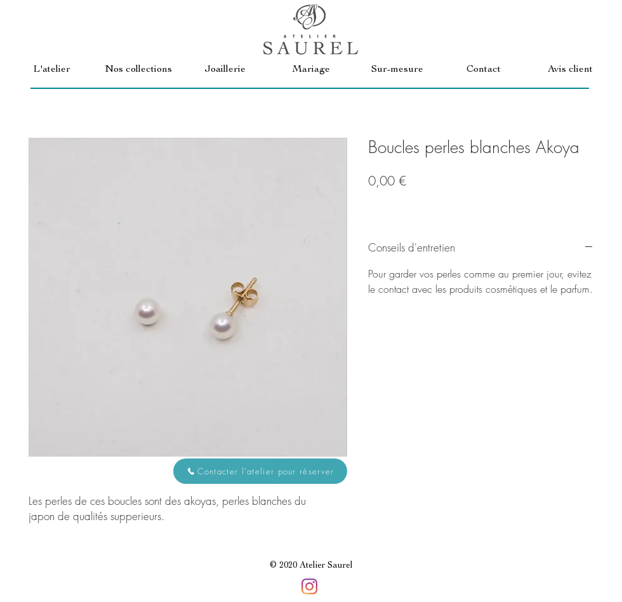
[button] (138, 70)
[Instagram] (309, 586)
